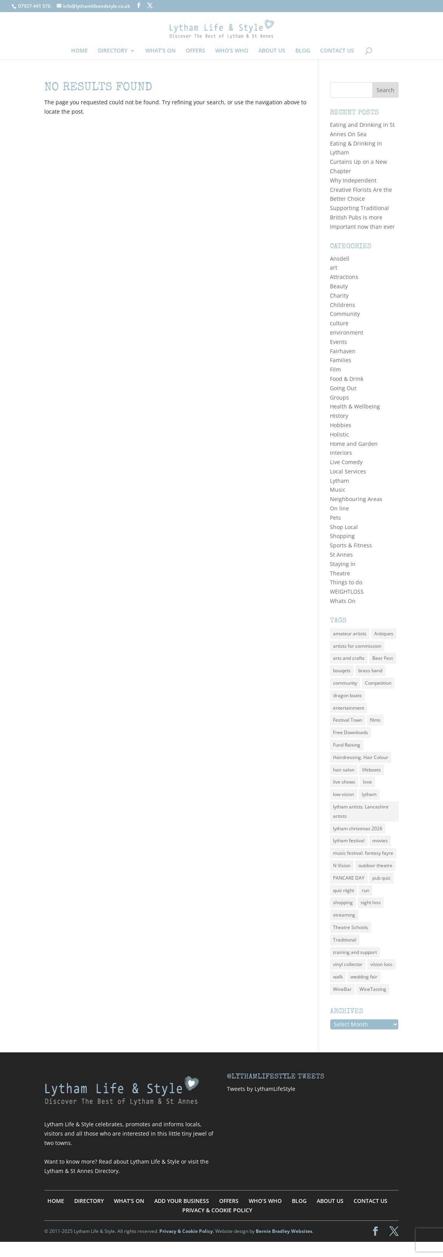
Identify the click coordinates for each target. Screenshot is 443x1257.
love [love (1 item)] (367, 781)
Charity (339, 295)
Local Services (348, 471)
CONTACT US (337, 51)
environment (346, 332)
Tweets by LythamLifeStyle (261, 1088)
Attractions (344, 277)
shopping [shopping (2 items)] (343, 902)
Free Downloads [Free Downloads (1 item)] (350, 732)
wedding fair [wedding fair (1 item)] (364, 976)
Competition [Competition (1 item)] (378, 683)
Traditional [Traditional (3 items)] (344, 939)
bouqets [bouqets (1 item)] (342, 670)
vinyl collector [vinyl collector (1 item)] (348, 964)
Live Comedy (346, 462)
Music (337, 489)
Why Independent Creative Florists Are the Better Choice (361, 190)
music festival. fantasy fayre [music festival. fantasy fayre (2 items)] (363, 853)
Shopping (342, 536)
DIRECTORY (112, 51)
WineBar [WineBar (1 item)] (342, 989)
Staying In (343, 564)
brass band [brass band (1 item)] (370, 670)
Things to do (346, 582)
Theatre (340, 573)
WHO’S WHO (231, 51)
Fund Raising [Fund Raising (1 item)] (346, 745)
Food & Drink (346, 378)
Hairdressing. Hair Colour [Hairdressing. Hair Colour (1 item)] (360, 757)
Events (338, 341)
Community (345, 313)
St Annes (341, 554)
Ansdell (339, 258)
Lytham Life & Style (155, 1161)
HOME (79, 51)
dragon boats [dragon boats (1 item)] (347, 695)
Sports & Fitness (351, 545)
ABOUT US (271, 51)
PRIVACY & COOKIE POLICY (217, 1210)
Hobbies (340, 425)
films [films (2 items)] (375, 720)
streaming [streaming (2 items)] (344, 915)
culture (339, 323)
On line (339, 508)
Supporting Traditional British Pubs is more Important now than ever (362, 217)
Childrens (342, 305)
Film (335, 369)
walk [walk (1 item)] (338, 976)
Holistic (339, 434)
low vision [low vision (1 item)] (343, 794)
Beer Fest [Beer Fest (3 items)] (382, 658)
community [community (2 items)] (345, 683)
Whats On (343, 601)
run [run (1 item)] (365, 890)
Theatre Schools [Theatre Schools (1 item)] (350, 927)
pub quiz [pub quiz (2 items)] (381, 878)
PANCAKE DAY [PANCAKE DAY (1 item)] (349, 878)
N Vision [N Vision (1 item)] (342, 865)
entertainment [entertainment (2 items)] (348, 708)
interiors (341, 452)
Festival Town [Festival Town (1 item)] (347, 720)
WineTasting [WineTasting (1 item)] (372, 989)
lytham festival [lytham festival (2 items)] (349, 840)
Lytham (339, 480)
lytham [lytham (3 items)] (369, 794)
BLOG (302, 51)
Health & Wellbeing (355, 406)
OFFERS (195, 51)
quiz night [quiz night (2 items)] (343, 890)
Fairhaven (343, 351)
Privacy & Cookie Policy (186, 1231)
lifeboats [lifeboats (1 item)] (371, 769)
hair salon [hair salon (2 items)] (343, 769)
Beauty (339, 286)
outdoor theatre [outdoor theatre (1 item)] (375, 865)
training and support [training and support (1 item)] (355, 952)
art (333, 267)
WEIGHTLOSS (347, 591)
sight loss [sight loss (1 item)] (371, 902)
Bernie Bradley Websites (284, 1231)
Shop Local (344, 527)
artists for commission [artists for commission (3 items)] (357, 646)
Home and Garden (354, 443)
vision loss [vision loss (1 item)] (381, 964)
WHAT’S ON (160, 51)
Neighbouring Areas (356, 499)
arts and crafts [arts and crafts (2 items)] (349, 658)
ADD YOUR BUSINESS (181, 1200)
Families (340, 360)
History (339, 415)
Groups (339, 397)
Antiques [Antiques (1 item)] (383, 633)
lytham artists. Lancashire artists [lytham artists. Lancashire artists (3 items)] (361, 811)
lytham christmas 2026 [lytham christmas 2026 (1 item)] (357, 828)
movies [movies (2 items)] (380, 840)
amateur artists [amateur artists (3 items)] (349, 633)
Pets (335, 517)
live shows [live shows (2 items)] (344, 781)
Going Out (343, 388)
